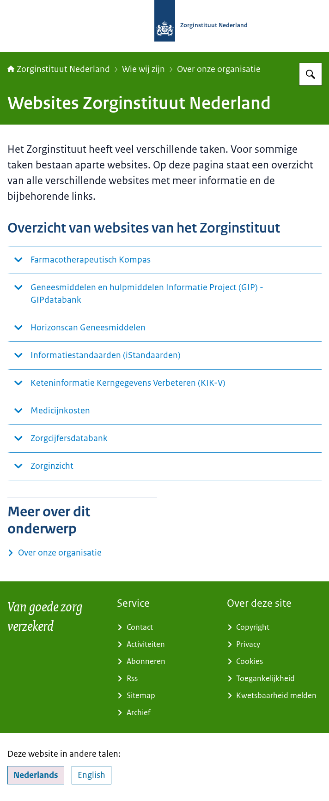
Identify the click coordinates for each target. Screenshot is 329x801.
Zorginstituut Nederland (58, 69)
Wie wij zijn (143, 69)
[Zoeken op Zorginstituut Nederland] (310, 74)
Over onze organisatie (219, 69)
